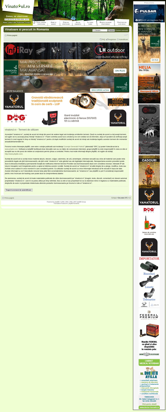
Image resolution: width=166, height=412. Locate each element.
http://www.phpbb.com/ (13, 154)
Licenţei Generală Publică (74, 147)
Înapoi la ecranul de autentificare (18, 190)
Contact (28, 22)
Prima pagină (12, 35)
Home (5, 22)
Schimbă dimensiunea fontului (126, 35)
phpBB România (74, 203)
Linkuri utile (12, 22)
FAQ (103, 39)
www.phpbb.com (11, 149)
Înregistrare (112, 39)
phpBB (57, 202)
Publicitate (20, 22)
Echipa (114, 198)
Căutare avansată (121, 30)
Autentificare (123, 39)
